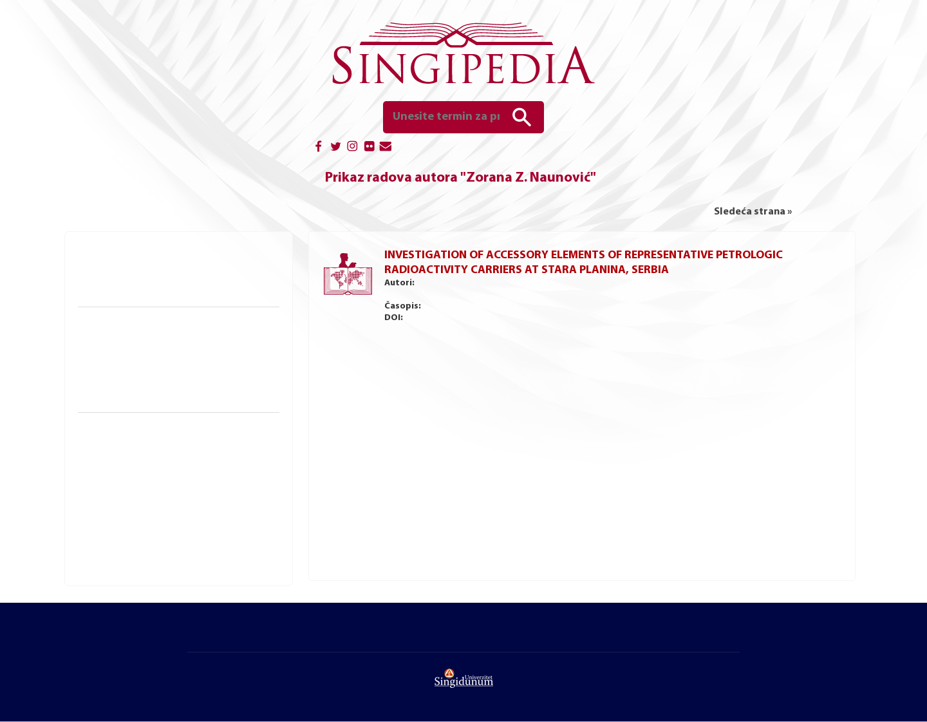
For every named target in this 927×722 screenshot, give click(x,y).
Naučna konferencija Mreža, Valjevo (165, 526)
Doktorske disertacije (136, 347)
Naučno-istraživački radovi (155, 324)
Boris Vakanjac (476, 283)
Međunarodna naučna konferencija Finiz (175, 489)
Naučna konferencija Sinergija (153, 465)
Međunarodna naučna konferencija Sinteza (180, 453)
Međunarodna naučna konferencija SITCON (181, 477)
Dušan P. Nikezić (729, 283)
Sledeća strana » (753, 212)
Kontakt (719, 636)
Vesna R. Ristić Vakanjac (655, 283)
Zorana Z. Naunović (796, 283)
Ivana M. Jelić (527, 283)
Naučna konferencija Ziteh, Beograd (166, 514)
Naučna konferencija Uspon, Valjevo (166, 538)
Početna (208, 636)
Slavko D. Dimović (415, 294)
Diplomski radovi (128, 371)
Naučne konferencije (136, 430)
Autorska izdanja (127, 290)
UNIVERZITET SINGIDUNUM (455, 704)
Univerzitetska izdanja (137, 278)
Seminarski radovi (129, 384)
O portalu (252, 636)
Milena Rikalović (581, 283)
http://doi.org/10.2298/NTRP (501, 318)
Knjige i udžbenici (125, 255)
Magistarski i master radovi (148, 359)
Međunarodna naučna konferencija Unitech (181, 502)
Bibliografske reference (141, 396)
